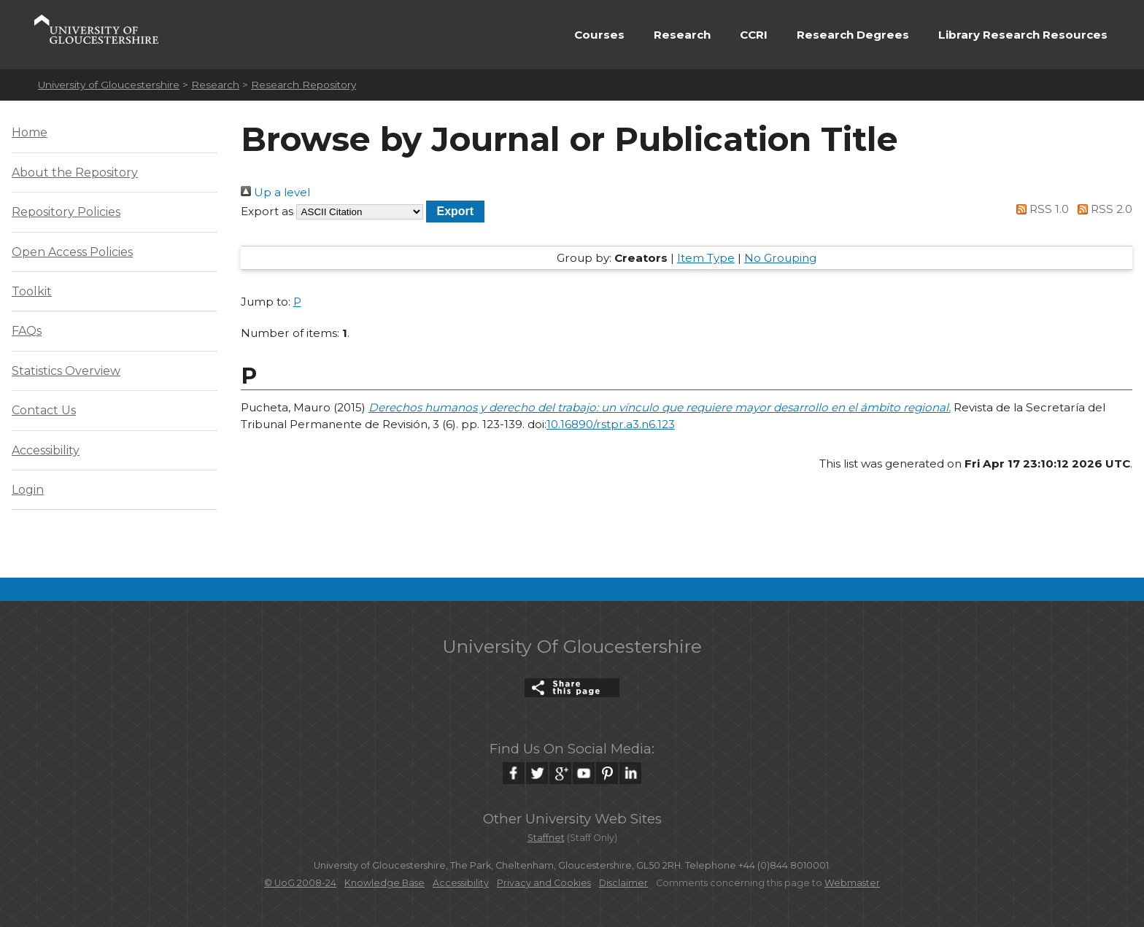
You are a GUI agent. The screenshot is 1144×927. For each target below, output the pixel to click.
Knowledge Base (384, 882)
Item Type (706, 258)
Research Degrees (853, 35)
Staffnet (546, 837)
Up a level (275, 192)
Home (29, 132)
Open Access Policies (72, 252)
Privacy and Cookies (544, 882)
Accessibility (46, 450)
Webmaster (852, 882)
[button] (455, 211)
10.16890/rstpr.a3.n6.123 (610, 424)
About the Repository (75, 172)
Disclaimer (623, 882)
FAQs (27, 331)
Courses (599, 35)
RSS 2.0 (1102, 209)
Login (28, 490)
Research (682, 35)
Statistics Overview (66, 371)
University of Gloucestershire (108, 84)
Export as (267, 211)
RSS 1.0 (1040, 209)
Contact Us (44, 410)
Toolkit (32, 291)
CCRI (754, 35)
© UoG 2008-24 (300, 882)
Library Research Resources (1023, 35)
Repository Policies (66, 212)
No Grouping (780, 258)
